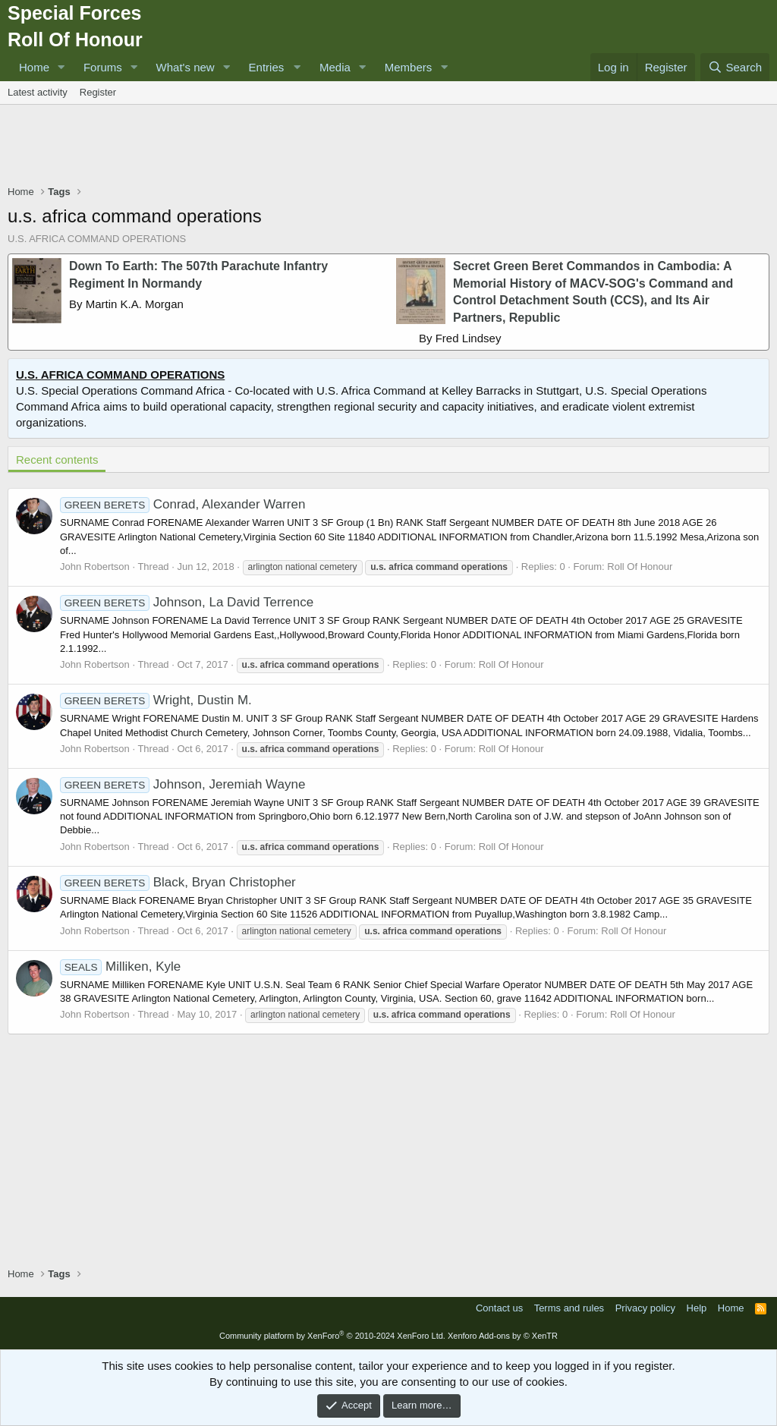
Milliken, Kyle (120, 966)
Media (335, 67)
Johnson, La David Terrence (186, 602)
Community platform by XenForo (332, 1335)
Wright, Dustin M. (156, 700)
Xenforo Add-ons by (503, 1335)
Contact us (499, 1308)
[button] (61, 67)
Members (409, 67)
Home (34, 67)
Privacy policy (645, 1308)
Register (98, 92)
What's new (185, 67)
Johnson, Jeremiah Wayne (182, 784)
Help (697, 1308)
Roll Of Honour (639, 566)
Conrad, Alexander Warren (182, 504)
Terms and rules (569, 1308)
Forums (102, 67)
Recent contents (57, 459)
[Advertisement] (388, 146)
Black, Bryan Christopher (178, 882)
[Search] (734, 67)
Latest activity (38, 92)
